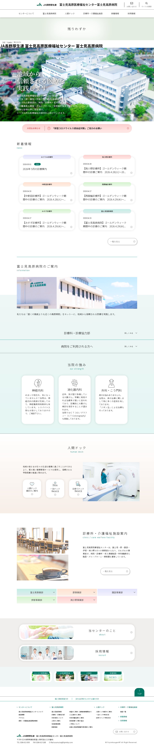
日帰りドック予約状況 (103, 718)
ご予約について (74, 724)
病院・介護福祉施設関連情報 (28, 721)
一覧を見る (115, 241)
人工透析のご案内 (75, 715)
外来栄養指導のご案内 (76, 718)
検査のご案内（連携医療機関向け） (81, 712)
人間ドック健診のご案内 (104, 712)
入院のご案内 (56, 721)
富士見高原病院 (49, 13)
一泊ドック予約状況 (102, 715)
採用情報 (131, 13)
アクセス (21, 718)
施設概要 (21, 715)
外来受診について (57, 718)
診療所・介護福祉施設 (93, 13)
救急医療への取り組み (76, 721)
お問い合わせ (124, 731)
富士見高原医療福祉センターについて (31, 712)
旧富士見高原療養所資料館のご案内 (81, 727)
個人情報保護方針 (61, 699)
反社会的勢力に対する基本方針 (87, 699)
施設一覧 (123, 712)
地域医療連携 (56, 724)
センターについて (26, 13)
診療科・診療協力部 (58, 715)
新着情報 (115, 13)
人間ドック (70, 13)
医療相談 (54, 727)
